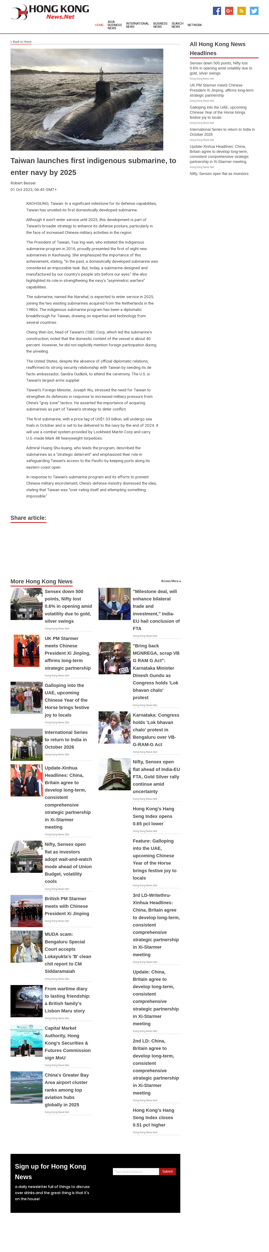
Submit (167, 1171)
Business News (160, 25)
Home (99, 25)
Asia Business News (115, 25)
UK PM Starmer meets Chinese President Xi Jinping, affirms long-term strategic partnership (68, 653)
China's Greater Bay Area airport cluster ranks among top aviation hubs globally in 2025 (67, 1089)
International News (137, 25)
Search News (177, 25)
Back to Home (21, 42)
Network (195, 25)
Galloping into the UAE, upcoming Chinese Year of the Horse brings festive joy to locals (67, 700)
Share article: (28, 518)
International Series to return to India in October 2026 (66, 740)
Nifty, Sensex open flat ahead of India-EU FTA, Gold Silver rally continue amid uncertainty (156, 776)
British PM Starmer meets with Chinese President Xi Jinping (67, 906)
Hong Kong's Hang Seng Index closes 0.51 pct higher (153, 1118)
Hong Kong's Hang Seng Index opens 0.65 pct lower (153, 816)
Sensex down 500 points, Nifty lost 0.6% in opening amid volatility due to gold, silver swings (68, 606)
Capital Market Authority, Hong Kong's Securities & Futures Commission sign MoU (68, 1042)
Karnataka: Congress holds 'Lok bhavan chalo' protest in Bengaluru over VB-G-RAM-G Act (156, 729)
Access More (169, 581)
